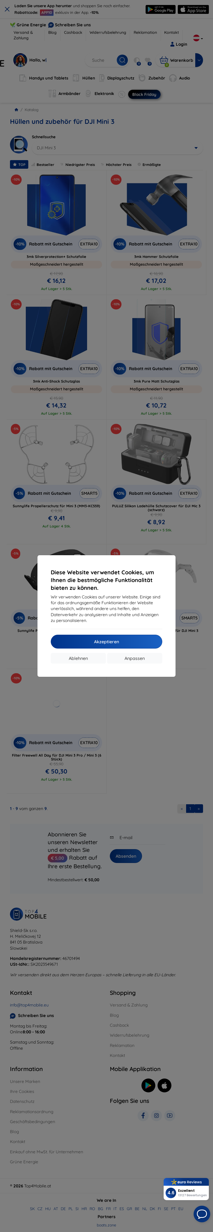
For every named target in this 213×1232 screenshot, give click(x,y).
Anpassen (135, 658)
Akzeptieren (106, 641)
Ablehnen (78, 658)
